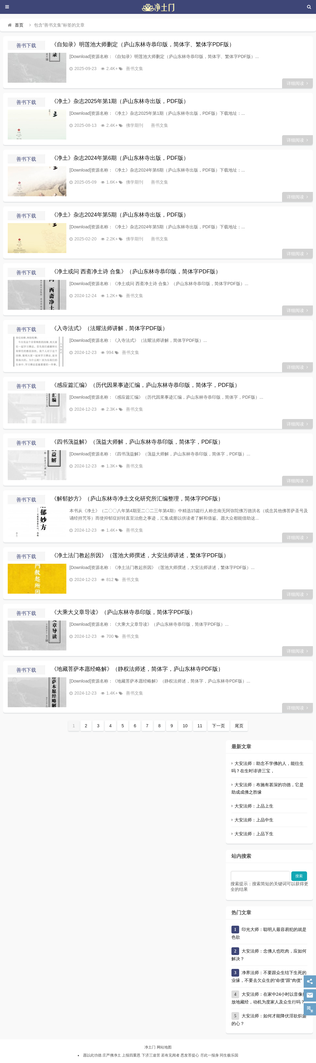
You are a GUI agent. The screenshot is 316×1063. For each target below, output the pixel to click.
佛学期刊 (127, 125)
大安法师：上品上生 (254, 805)
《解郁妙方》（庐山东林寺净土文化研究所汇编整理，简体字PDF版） (137, 499)
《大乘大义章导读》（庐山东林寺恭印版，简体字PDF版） (123, 612)
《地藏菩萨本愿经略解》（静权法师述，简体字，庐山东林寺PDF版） (137, 669)
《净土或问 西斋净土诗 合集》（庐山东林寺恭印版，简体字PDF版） (136, 271)
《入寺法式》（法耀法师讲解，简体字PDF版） (109, 328)
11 (200, 725)
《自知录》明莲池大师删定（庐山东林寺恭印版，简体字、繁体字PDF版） (143, 44)
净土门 (150, 1047)
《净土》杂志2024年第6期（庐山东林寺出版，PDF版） (120, 158)
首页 (19, 25)
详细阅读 (297, 83)
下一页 (218, 725)
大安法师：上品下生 (254, 833)
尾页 (239, 725)
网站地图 (164, 1047)
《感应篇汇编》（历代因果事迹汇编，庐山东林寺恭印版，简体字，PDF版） (145, 385)
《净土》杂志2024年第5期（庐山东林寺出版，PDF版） (120, 215)
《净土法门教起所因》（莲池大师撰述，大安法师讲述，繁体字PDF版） (140, 555)
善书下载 (26, 45)
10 (185, 725)
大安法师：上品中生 (254, 819)
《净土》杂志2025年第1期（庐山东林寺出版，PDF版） (120, 101)
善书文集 (127, 68)
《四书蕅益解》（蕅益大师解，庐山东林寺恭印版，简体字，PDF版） (137, 442)
